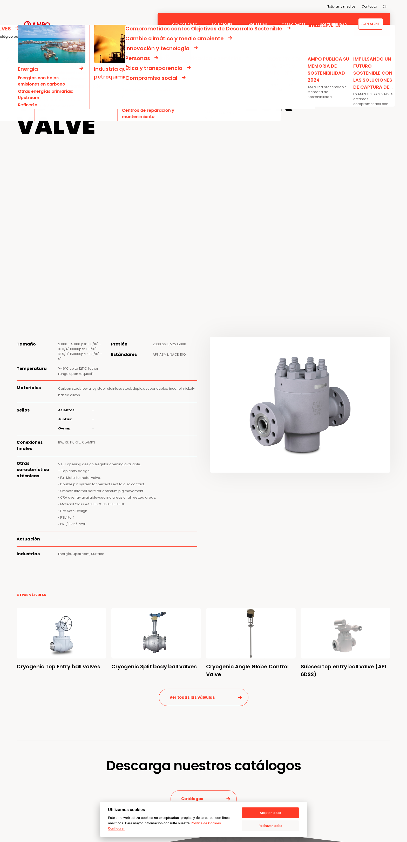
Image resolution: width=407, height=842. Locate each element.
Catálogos (192, 798)
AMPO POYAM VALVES (58, 60)
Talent (371, 24)
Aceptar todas (270, 813)
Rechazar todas (270, 826)
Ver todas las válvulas (192, 697)
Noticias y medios (341, 6)
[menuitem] (384, 6)
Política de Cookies (206, 823)
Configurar (116, 828)
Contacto (369, 6)
